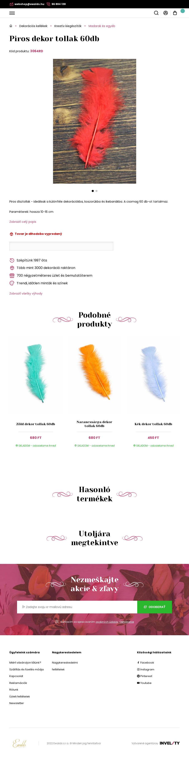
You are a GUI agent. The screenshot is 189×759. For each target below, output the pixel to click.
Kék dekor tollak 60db (153, 424)
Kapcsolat (16, 676)
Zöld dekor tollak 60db (35, 424)
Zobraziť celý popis (22, 222)
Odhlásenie (126, 622)
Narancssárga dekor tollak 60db (94, 424)
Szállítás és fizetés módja (26, 669)
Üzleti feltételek (19, 696)
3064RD (36, 51)
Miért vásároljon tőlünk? (25, 663)
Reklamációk (18, 683)
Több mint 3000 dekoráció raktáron (42, 268)
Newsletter (16, 703)
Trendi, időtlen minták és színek (38, 283)
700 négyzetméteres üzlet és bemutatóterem (50, 275)
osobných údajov (107, 622)
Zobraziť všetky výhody (25, 293)
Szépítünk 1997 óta (28, 260)
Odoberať (154, 607)
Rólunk (13, 690)
